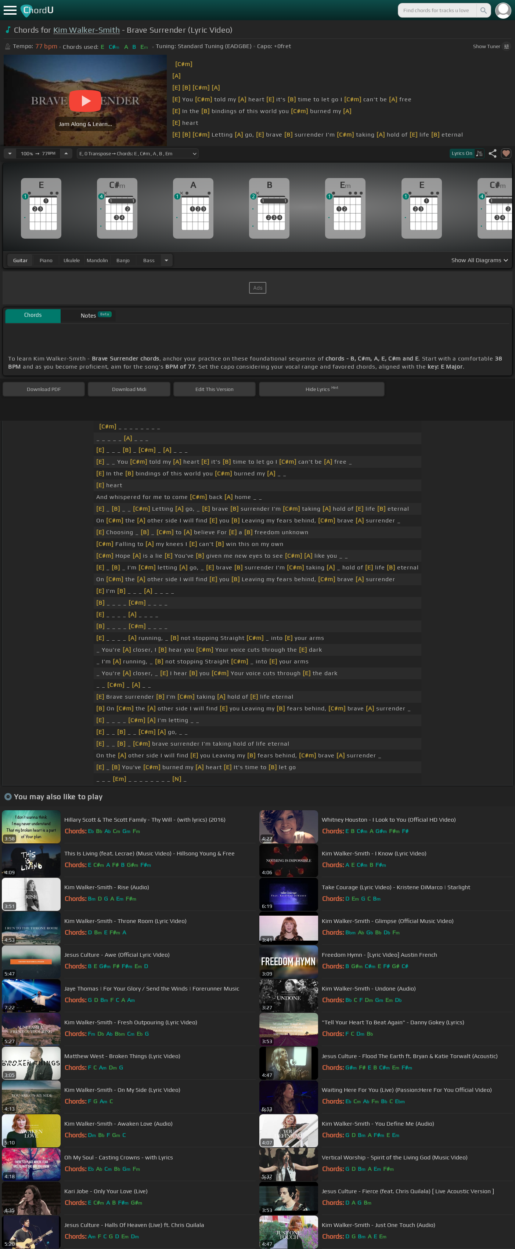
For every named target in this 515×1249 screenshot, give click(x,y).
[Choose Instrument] (166, 260)
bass (149, 260)
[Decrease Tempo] (10, 153)
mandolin (97, 260)
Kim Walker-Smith (86, 30)
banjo (123, 260)
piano (46, 260)
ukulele (72, 260)
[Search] (483, 10)
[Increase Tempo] (66, 153)
